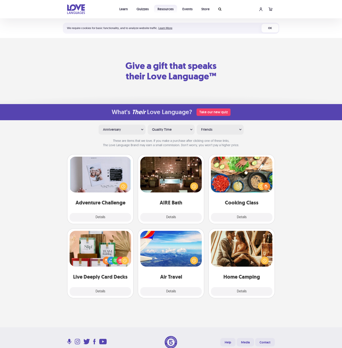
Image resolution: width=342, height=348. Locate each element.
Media (245, 342)
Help (228, 342)
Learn (123, 9)
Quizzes (143, 9)
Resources (165, 9)
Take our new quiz (213, 112)
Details (100, 217)
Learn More (165, 28)
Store (205, 9)
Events (187, 9)
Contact (265, 342)
